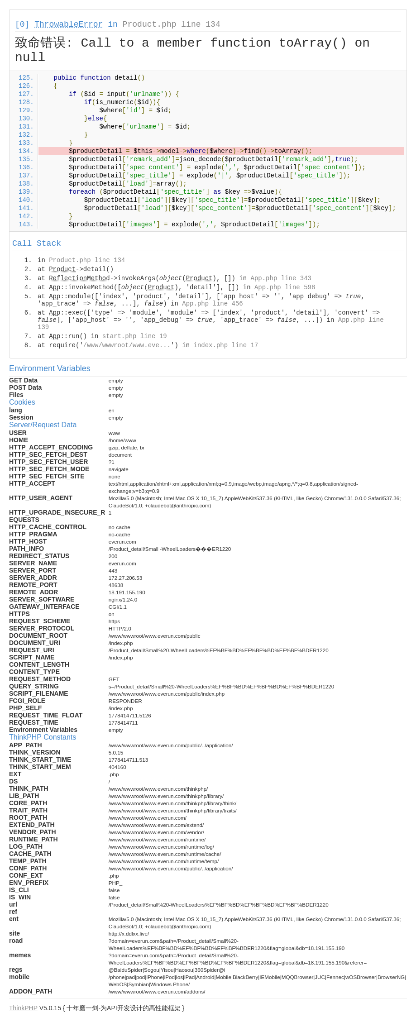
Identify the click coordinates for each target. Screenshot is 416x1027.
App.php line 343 (281, 278)
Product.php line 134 (171, 24)
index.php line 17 (225, 345)
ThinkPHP (23, 1008)
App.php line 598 (284, 287)
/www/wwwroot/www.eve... (127, 345)
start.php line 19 (134, 336)
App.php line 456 (212, 303)
